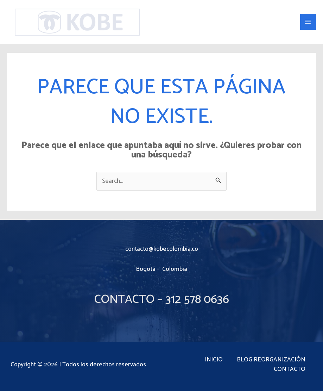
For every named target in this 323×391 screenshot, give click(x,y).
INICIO (214, 360)
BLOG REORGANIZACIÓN (271, 360)
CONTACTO (289, 369)
